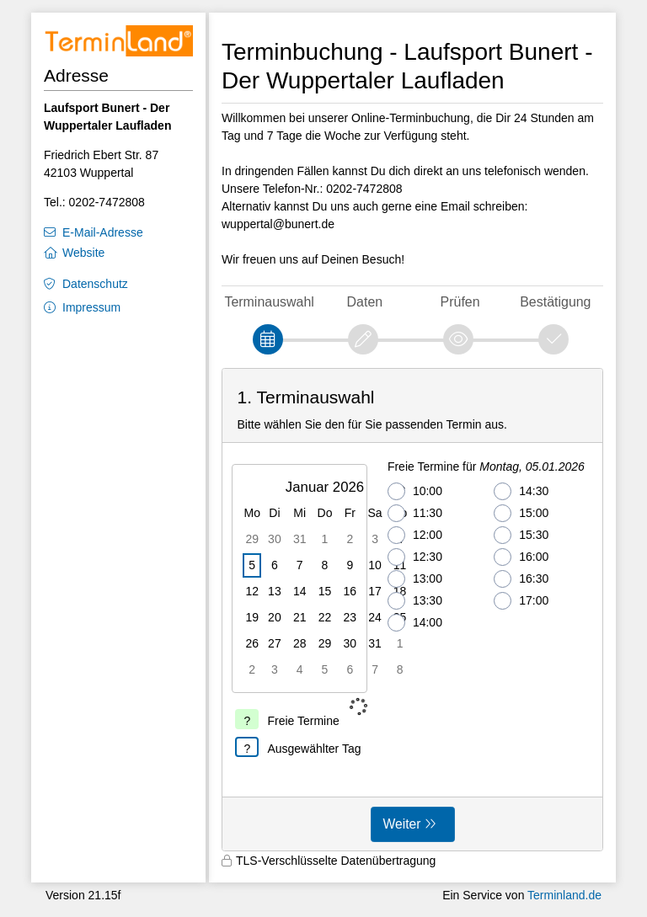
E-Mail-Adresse (102, 232)
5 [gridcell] (252, 565)
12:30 (415, 557)
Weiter (402, 824)
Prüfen (460, 302)
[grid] (327, 578)
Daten (365, 302)
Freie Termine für (486, 466)
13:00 (415, 579)
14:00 (415, 623)
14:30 (521, 491)
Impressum (91, 307)
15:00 (521, 513)
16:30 (521, 579)
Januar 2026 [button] (325, 487)
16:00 (521, 557)
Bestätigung (555, 302)
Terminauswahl (268, 302)
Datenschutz (95, 284)
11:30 (415, 513)
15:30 (521, 535)
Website (83, 252)
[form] (412, 609)
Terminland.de (564, 895)
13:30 (415, 601)
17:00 (521, 601)
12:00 (415, 535)
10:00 (415, 491)
